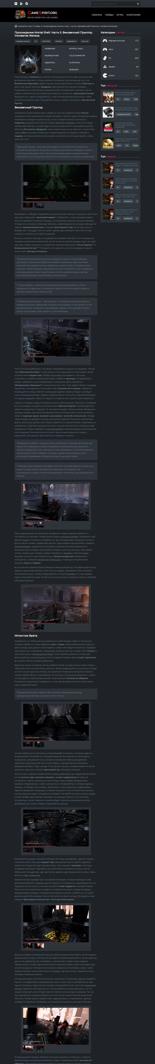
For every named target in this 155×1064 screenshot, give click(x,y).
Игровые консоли (22, 41)
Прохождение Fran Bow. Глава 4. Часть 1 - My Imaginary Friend (126, 212)
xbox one (85, 41)
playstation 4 (71, 41)
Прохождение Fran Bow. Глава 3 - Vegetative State (126, 165)
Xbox (111, 49)
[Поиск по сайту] (138, 4)
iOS (134, 132)
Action (111, 76)
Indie (136, 99)
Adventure (128, 170)
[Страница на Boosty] (22, 3)
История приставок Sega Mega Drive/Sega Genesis (126, 109)
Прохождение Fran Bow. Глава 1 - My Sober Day (126, 196)
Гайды (109, 15)
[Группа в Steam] (28, 3)
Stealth (112, 67)
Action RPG (46, 41)
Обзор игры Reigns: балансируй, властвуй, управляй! (125, 125)
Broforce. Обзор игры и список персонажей (125, 94)
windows (59, 41)
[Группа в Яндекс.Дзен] (17, 3)
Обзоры (97, 15)
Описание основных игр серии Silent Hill (126, 140)
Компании (133, 15)
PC (36, 41)
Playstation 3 (137, 145)
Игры (120, 15)
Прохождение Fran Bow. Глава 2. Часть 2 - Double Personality (126, 181)
